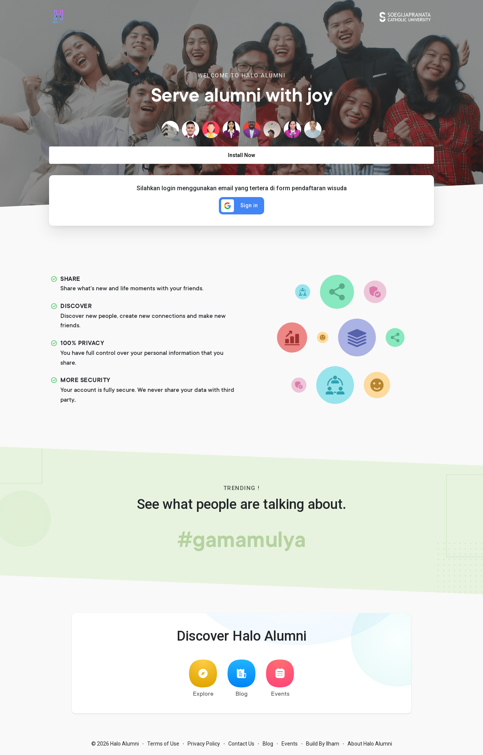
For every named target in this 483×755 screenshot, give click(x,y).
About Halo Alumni (370, 744)
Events (280, 678)
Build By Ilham (322, 744)
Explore (203, 678)
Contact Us (241, 744)
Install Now (241, 155)
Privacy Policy (204, 744)
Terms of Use (163, 744)
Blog (241, 678)
